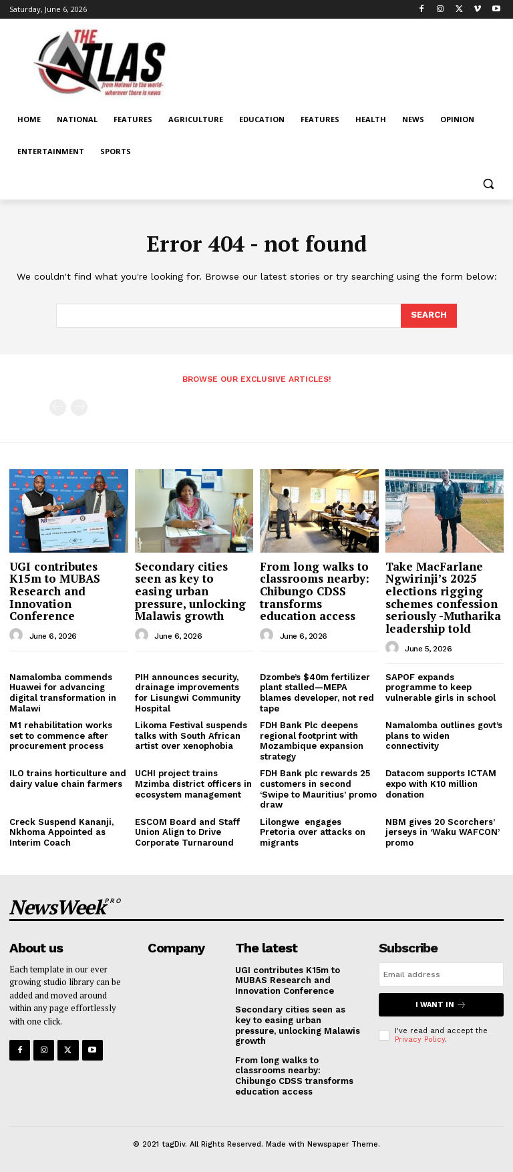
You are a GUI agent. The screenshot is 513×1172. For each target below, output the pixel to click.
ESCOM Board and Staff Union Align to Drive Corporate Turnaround (187, 832)
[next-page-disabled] (79, 407)
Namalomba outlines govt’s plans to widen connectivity (443, 735)
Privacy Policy (420, 1039)
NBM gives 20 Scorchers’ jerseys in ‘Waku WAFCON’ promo (442, 832)
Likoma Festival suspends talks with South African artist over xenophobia (191, 735)
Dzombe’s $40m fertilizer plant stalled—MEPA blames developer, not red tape (317, 692)
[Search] (429, 316)
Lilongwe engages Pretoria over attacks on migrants (312, 832)
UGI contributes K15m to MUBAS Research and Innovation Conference (54, 591)
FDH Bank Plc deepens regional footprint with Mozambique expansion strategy (311, 741)
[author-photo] (18, 635)
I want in (440, 1005)
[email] (441, 974)
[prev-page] (57, 407)
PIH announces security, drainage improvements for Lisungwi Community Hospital (187, 692)
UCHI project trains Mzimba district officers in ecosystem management (193, 783)
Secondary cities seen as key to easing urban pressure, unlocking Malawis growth (190, 591)
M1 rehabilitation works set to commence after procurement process (60, 735)
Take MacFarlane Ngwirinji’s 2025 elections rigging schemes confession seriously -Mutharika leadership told (443, 597)
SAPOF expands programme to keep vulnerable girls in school (440, 687)
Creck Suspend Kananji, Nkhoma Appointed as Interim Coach (61, 832)
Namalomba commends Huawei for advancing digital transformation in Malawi (62, 692)
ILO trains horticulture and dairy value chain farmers (67, 778)
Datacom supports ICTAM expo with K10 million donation (440, 783)
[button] (488, 184)
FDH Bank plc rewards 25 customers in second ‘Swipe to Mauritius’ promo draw (318, 789)
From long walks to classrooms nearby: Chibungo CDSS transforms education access (314, 591)
